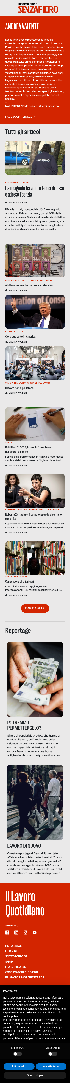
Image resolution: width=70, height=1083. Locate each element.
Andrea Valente (18, 202)
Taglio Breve (52, 509)
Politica (18, 331)
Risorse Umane (36, 509)
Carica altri (35, 608)
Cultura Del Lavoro (15, 383)
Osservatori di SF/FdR (21, 972)
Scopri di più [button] (35, 1075)
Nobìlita (22, 509)
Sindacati (27, 183)
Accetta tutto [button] (51, 1066)
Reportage (13, 946)
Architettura (12, 280)
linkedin (29, 117)
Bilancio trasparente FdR (24, 977)
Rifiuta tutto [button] (19, 1066)
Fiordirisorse (15, 967)
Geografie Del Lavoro (40, 280)
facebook (12, 117)
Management (10, 509)
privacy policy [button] (48, 1001)
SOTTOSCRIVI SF (16, 956)
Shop (9, 961)
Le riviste (12, 951)
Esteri (24, 280)
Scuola (8, 442)
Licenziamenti (12, 183)
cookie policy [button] (10, 1016)
